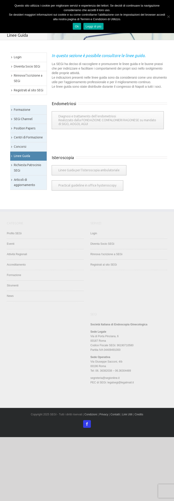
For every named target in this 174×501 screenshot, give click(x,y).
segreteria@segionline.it (105, 378)
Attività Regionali (17, 254)
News (10, 296)
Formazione (22, 109)
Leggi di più (94, 26)
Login (18, 57)
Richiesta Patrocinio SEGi (27, 167)
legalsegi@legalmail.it (120, 382)
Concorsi (20, 146)
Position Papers (25, 128)
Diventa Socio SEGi (27, 66)
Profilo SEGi (14, 233)
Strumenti (12, 285)
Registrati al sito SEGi (28, 90)
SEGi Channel (23, 119)
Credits (139, 414)
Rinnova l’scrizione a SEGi (28, 78)
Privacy (103, 414)
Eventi (10, 243)
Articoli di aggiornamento (24, 182)
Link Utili (127, 414)
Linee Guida (22, 156)
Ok (77, 26)
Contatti (116, 414)
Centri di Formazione (28, 137)
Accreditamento (16, 264)
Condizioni (91, 414)
